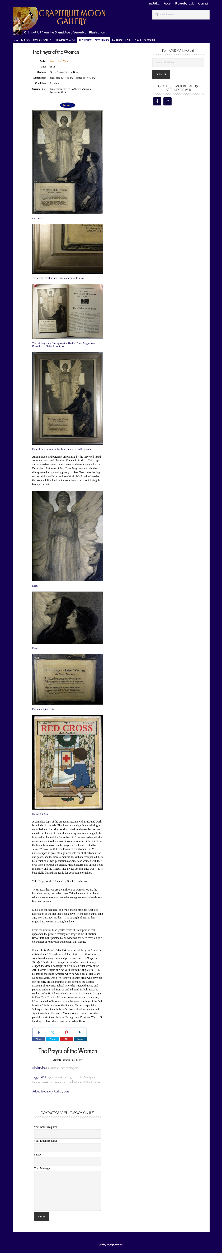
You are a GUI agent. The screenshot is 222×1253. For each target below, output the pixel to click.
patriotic (89, 1082)
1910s (51, 1077)
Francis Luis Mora (59, 61)
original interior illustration (68, 1082)
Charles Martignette (86, 1077)
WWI (98, 1082)
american (60, 1077)
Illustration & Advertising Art (62, 1067)
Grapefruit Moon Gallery (59, 21)
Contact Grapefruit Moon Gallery (67, 1113)
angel (70, 1077)
